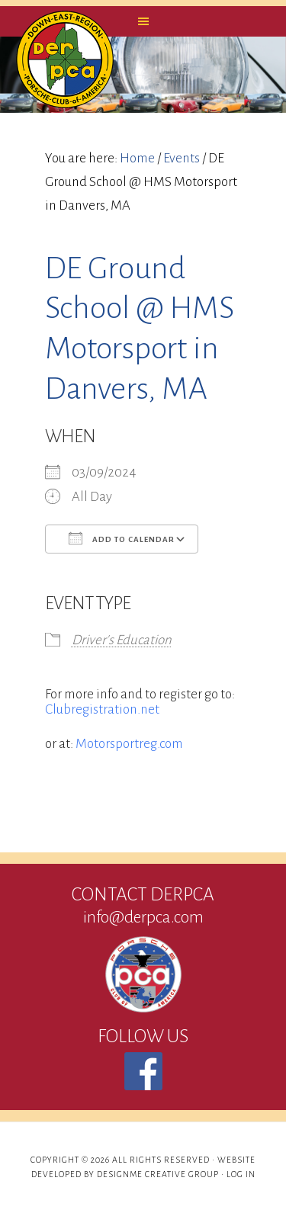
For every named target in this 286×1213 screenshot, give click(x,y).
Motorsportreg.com (129, 743)
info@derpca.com (143, 917)
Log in (241, 1174)
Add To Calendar (122, 538)
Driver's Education (122, 640)
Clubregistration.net (102, 709)
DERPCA (64, 59)
